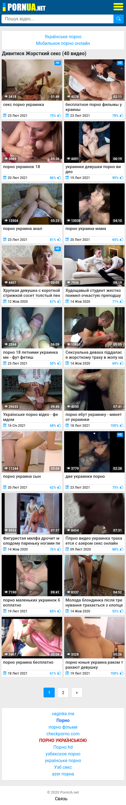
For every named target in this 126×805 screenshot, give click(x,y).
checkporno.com (62, 733)
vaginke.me (63, 713)
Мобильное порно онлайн (63, 43)
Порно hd (63, 747)
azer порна (63, 774)
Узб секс (63, 767)
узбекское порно (63, 753)
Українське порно (63, 36)
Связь (61, 798)
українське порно (63, 760)
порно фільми (63, 727)
